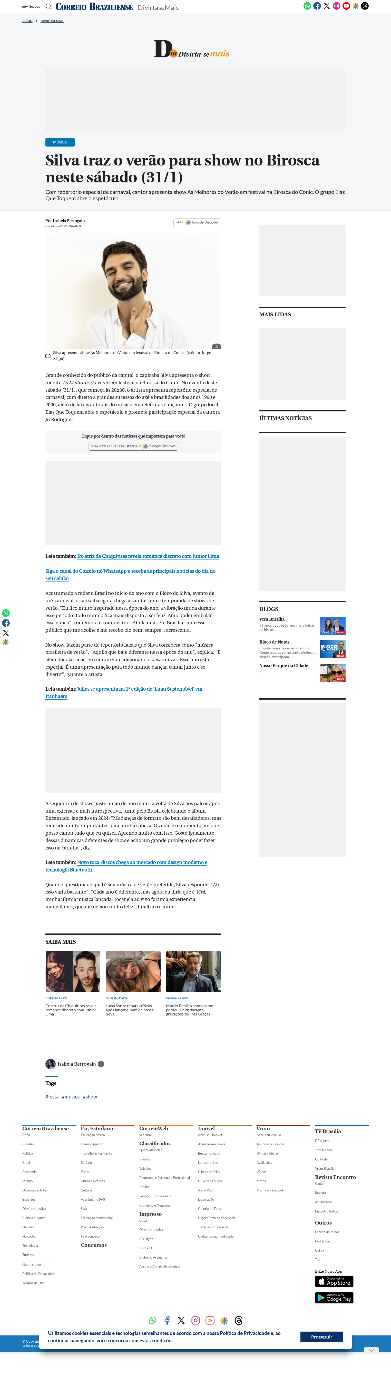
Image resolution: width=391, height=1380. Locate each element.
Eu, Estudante (97, 1129)
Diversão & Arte (34, 1190)
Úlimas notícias (209, 1172)
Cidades (28, 1144)
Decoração (206, 1199)
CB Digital (146, 1239)
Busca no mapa (209, 1153)
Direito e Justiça (34, 1209)
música (72, 1096)
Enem (85, 1172)
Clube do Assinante (153, 1257)
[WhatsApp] (307, 9)
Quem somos (32, 1264)
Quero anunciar (150, 1150)
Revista (320, 1193)
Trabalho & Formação (96, 1153)
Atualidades (324, 1202)
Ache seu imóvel (210, 1135)
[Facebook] (317, 9)
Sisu (84, 1209)
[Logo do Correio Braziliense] (94, 6)
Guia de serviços (210, 1181)
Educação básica (93, 1135)
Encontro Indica (326, 1211)
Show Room (206, 1190)
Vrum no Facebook (270, 1190)
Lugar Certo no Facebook (216, 1218)
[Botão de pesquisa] (47, 6)
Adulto (144, 1187)
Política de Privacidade (38, 1274)
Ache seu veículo (269, 1135)
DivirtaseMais (52, 21)
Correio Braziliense (45, 1129)
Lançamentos (208, 1162)
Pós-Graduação (92, 1227)
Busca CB (146, 1248)
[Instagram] (336, 9)
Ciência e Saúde (33, 1218)
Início (27, 21)
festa (53, 1096)
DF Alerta (322, 1141)
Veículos (145, 1168)
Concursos (94, 1245)
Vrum (263, 1129)
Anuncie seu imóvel (212, 1144)
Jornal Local (324, 1150)
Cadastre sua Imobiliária (216, 1236)
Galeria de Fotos (210, 1209)
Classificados (155, 1144)
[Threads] (365, 9)
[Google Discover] (355, 6)
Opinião (28, 1227)
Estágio (86, 1162)
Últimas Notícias (93, 1181)
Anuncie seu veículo (271, 1144)
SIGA (197, 222)
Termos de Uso (33, 1283)
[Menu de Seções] (32, 6)
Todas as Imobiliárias (213, 1227)
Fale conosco (90, 1236)
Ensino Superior (92, 1144)
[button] (176, 1341)
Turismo (28, 1255)
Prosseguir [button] (321, 1337)
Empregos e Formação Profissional (164, 1178)
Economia (29, 1172)
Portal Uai (322, 1241)
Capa (26, 1135)
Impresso (150, 1214)
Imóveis (145, 1159)
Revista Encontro (335, 1177)
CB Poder (322, 1159)
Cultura (86, 1190)
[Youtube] (346, 9)
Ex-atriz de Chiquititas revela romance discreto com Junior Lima (148, 556)
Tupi (318, 1260)
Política (27, 1153)
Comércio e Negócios (154, 1205)
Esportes (28, 1199)
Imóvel (206, 1129)
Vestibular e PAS (93, 1199)
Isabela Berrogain (77, 1064)
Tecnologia (30, 1245)
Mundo (27, 1181)
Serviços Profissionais (155, 1196)
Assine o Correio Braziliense (159, 1266)
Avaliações (264, 1162)
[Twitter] (327, 9)
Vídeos (262, 1172)
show (91, 1096)
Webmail (145, 1135)
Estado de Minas (327, 1232)
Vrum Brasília (325, 1168)
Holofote (28, 1236)
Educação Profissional (97, 1218)
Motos (261, 1181)
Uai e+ (320, 1250)
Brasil (26, 1162)
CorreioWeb (153, 1129)
